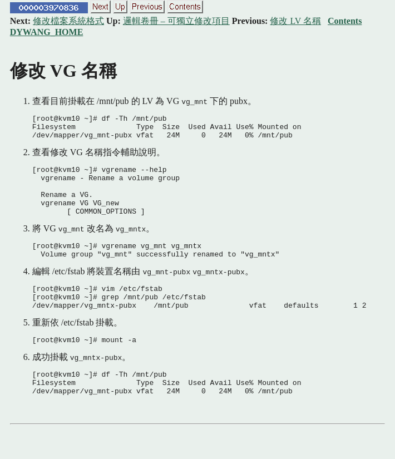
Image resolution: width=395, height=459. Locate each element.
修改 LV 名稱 (295, 21)
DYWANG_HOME (46, 32)
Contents (345, 21)
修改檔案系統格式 (68, 21)
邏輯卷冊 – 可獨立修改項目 (176, 21)
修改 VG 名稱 (63, 71)
